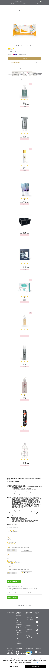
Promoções (19, 643)
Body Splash (19, 632)
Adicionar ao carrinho (15, 62)
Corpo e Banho (18, 635)
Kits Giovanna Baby (18, 640)
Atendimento (29, 617)
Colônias (18, 630)
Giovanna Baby (9, 10)
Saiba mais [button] (35, 662)
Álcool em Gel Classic (19, 623)
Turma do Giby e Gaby (29, 636)
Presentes (37, 3)
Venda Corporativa (29, 632)
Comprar (24, 58)
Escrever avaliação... (13, 581)
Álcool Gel (12, 3)
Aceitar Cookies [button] (35, 666)
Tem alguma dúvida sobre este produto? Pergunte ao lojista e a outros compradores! (22, 589)
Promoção (24, 3)
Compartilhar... (26, 550)
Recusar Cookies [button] (14, 666)
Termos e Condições (28, 624)
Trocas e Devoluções (29, 628)
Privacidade (29, 622)
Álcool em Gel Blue (18, 627)
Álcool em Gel (18, 619)
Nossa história (29, 619)
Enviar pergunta (12, 597)
